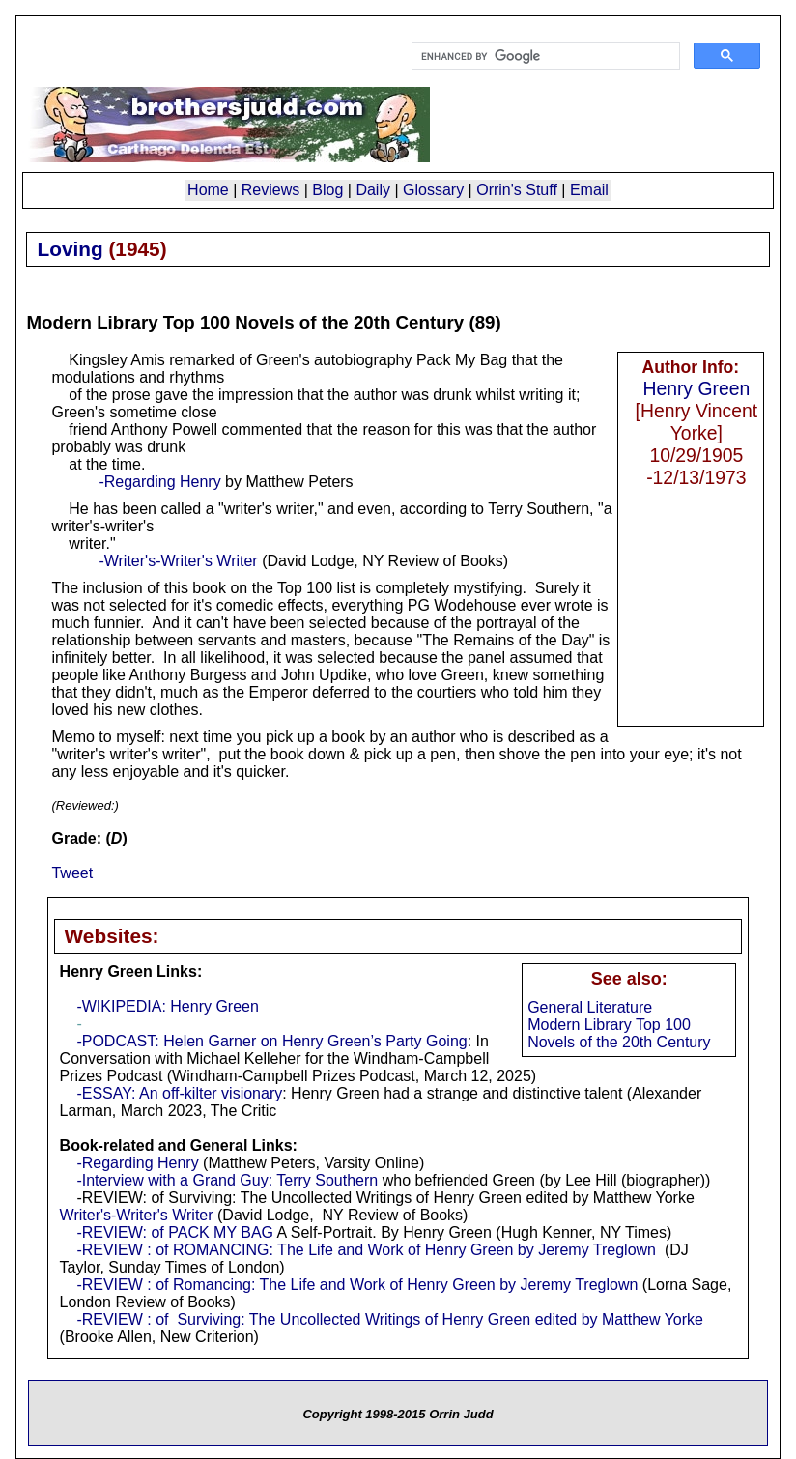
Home (208, 190)
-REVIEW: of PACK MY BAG (174, 1232)
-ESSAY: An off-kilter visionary (179, 1093)
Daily (372, 190)
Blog (327, 190)
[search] (544, 56)
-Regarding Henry (159, 481)
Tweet (72, 873)
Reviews (270, 190)
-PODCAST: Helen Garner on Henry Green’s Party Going (271, 1041)
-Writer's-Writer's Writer (178, 561)
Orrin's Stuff (516, 190)
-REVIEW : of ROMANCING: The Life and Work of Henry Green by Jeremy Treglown (366, 1250)
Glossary (433, 190)
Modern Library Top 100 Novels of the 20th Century (618, 1033)
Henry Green (696, 388)
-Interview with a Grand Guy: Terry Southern (227, 1180)
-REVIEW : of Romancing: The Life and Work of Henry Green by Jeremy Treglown (357, 1284)
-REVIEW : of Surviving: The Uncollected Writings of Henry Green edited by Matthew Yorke (389, 1319)
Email (589, 190)
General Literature (589, 1007)
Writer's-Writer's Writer (136, 1215)
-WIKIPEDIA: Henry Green (167, 1006)
